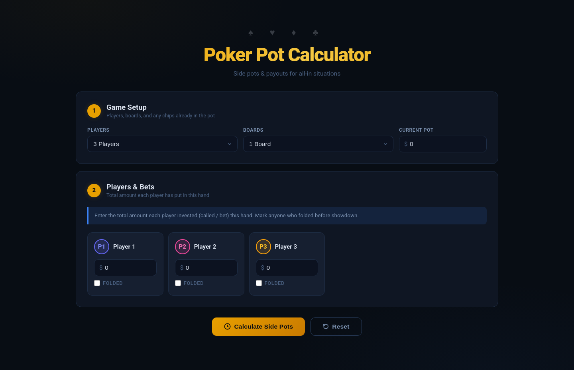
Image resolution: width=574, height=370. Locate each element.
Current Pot (416, 130)
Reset (336, 326)
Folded (108, 283)
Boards (253, 130)
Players (98, 130)
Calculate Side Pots (258, 326)
